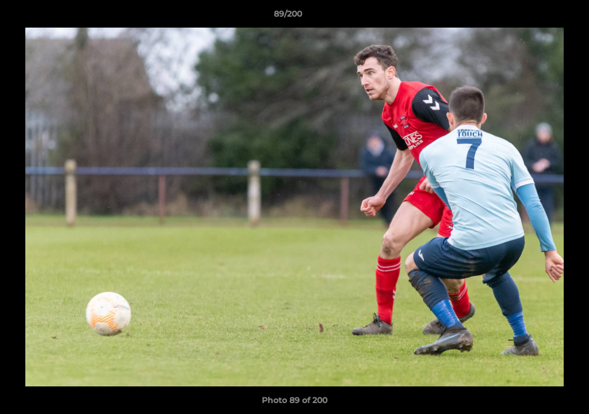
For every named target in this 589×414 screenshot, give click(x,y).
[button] (541, 17)
